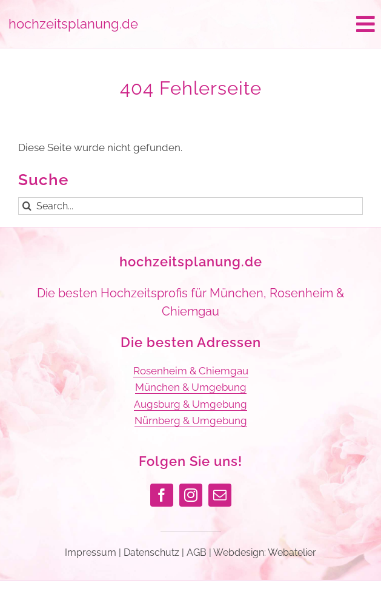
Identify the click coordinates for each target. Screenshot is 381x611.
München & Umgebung (191, 387)
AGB (197, 552)
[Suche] (27, 206)
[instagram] (190, 495)
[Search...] (190, 206)
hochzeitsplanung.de (190, 261)
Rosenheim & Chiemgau (190, 371)
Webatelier (292, 552)
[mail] (219, 495)
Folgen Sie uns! (190, 461)
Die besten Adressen (191, 342)
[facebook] (161, 495)
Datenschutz (151, 552)
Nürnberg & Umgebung (190, 420)
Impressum (90, 552)
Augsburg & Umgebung (190, 404)
